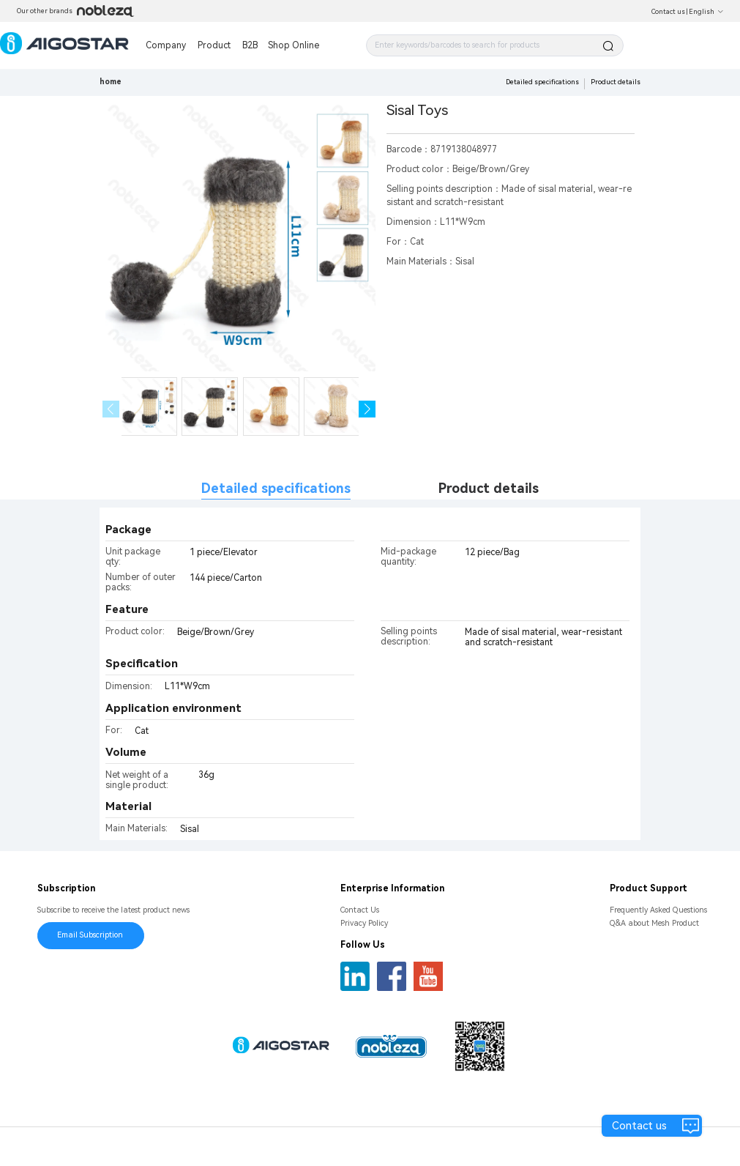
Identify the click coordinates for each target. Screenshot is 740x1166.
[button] (367, 409)
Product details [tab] (488, 488)
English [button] (706, 11)
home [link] (111, 81)
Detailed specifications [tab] (276, 488)
